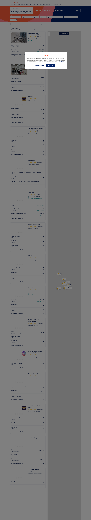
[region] (46, 60)
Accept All (50, 65)
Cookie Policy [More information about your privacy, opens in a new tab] (61, 61)
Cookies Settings (39, 65)
